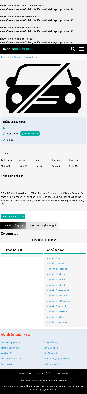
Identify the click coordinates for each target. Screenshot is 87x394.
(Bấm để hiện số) (30, 133)
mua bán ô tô (43, 373)
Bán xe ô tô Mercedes (24, 57)
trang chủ (25, 373)
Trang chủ (6, 57)
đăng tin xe (61, 373)
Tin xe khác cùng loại (13, 225)
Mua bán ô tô (53, 258)
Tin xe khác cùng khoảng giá (42, 225)
